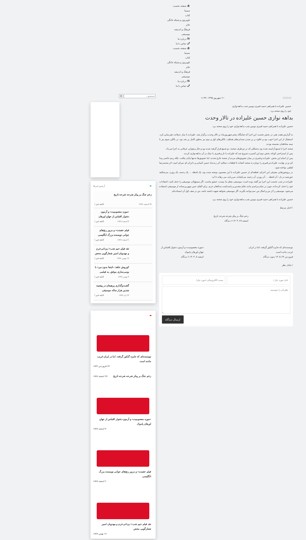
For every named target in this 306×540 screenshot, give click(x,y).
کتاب (149, 15)
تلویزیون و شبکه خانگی (140, 20)
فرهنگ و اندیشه (143, 29)
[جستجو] (82, 96)
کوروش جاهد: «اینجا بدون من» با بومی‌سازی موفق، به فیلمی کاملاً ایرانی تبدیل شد (73, 272)
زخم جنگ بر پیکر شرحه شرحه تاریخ (192, 216)
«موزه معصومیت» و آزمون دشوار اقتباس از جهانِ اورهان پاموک (75, 216)
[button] (250, 98)
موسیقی (147, 34)
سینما (148, 10)
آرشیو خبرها (60, 186)
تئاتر (149, 24)
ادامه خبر (60, 204)
